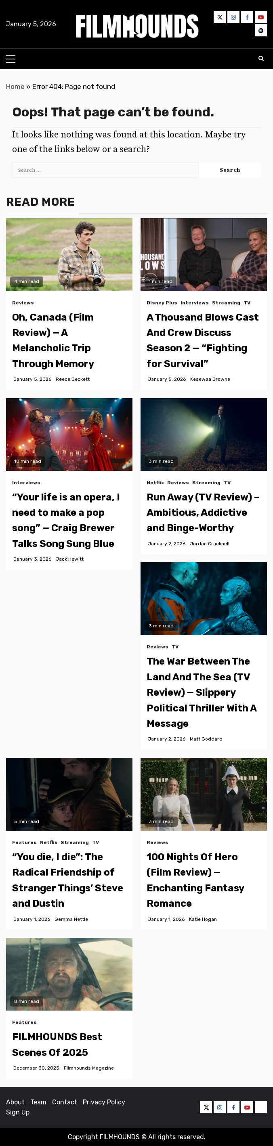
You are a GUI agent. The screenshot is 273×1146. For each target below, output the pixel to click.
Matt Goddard (206, 739)
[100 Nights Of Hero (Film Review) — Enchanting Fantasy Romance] (204, 794)
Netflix (155, 482)
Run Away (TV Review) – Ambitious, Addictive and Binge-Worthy (203, 513)
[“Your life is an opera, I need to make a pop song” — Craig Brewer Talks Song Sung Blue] (69, 434)
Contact (64, 1102)
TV (247, 303)
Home (15, 86)
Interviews (195, 303)
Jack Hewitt (70, 559)
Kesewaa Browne (210, 379)
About (15, 1102)
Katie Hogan (203, 919)
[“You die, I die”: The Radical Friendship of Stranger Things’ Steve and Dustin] (69, 794)
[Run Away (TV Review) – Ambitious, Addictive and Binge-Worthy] (204, 434)
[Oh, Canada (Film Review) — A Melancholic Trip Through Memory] (69, 254)
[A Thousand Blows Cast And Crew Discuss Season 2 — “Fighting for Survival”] (204, 254)
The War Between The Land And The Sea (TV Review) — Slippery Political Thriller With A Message (201, 692)
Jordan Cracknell (209, 544)
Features (24, 842)
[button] (136, 26)
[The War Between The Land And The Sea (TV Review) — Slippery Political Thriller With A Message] (204, 598)
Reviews (23, 303)
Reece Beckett (73, 379)
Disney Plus (162, 303)
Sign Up (17, 1112)
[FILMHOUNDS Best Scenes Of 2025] (69, 974)
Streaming (226, 303)
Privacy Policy (104, 1102)
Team (38, 1102)
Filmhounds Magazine (89, 1068)
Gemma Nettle (71, 919)
